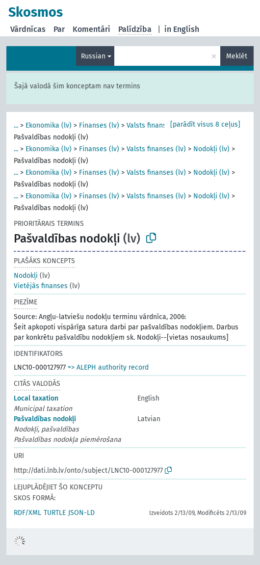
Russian (93, 56)
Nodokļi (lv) (211, 149)
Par (59, 29)
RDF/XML (27, 513)
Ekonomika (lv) (49, 125)
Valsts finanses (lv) (156, 125)
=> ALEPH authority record (108, 367)
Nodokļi (26, 275)
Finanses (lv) (99, 125)
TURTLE (55, 513)
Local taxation (36, 398)
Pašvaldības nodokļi (45, 419)
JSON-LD (81, 513)
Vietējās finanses (41, 286)
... (16, 125)
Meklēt (236, 56)
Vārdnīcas (28, 29)
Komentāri (91, 29)
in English (181, 29)
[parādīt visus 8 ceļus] (205, 124)
